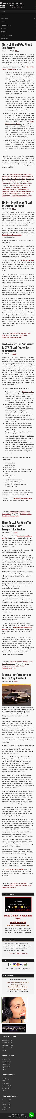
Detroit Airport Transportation (18, 174)
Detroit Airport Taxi (15, 511)
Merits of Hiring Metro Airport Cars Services (17, 46)
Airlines (4, 32)
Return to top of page (18, 1115)
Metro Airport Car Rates (18, 179)
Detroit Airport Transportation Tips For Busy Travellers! (16, 676)
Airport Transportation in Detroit (19, 662)
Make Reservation (22, 953)
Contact (4, 39)
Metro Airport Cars (15, 181)
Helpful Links (6, 35)
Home (3, 11)
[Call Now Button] (31, 1115)
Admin (17, 51)
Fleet (3, 14)
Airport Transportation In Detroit (20, 185)
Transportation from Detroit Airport (21, 183)
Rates (3, 21)
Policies (4, 28)
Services (17, 18)
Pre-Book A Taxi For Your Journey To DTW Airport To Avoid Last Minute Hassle (18, 347)
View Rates (12, 953)
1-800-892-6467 (18, 922)
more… (4, 1050)
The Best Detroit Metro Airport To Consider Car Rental (17, 204)
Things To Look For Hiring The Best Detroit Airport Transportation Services (16, 526)
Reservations (6, 25)
